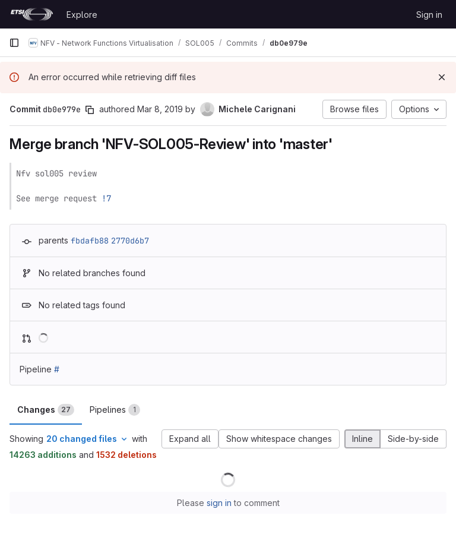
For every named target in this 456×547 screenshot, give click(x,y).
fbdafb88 (90, 240)
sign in (219, 503)
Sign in (429, 15)
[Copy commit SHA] (90, 110)
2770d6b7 (130, 240)
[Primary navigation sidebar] (14, 42)
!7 (106, 198)
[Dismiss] (442, 77)
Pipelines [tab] (115, 410)
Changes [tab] (45, 410)
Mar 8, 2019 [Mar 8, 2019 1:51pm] (160, 109)
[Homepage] (32, 14)
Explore (81, 15)
